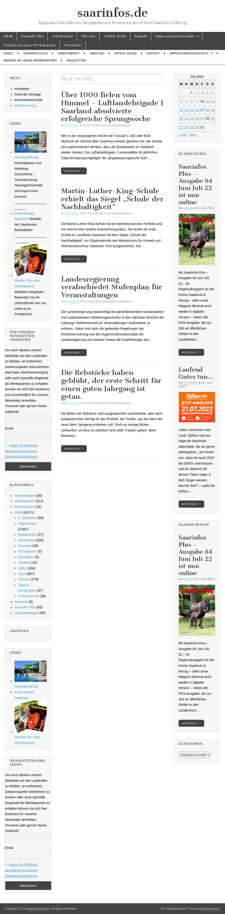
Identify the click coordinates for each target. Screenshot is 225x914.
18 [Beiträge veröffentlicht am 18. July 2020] (207, 110)
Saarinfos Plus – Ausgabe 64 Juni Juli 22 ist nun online (195, 184)
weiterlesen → (74, 171)
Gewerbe (25, 546)
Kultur (22, 568)
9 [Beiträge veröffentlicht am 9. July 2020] (197, 101)
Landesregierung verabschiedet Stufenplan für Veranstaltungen (111, 287)
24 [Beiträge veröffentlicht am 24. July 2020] (202, 118)
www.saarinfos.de (38, 908)
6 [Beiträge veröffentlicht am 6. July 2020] (181, 101)
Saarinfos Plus (32, 36)
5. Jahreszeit (27, 518)
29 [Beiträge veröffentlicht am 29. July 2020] (192, 127)
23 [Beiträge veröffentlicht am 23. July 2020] (197, 118)
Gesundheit (26, 540)
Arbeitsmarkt (62, 36)
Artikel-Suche (115, 36)
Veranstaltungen (26, 613)
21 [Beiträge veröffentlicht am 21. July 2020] (186, 118)
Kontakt (141, 36)
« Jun (183, 134)
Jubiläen (24, 562)
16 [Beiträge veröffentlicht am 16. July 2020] (197, 110)
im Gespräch (27, 551)
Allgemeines (27, 523)
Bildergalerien (24, 501)
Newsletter (73, 45)
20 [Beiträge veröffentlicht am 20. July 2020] (181, 118)
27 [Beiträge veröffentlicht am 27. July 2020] (181, 127)
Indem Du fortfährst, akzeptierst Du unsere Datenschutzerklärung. (21, 451)
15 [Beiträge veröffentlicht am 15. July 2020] (192, 110)
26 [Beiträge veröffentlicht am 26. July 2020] (213, 118)
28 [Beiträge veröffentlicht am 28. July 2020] (186, 127)
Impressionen (24, 507)
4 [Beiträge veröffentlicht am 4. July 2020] (207, 92)
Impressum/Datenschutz (175, 36)
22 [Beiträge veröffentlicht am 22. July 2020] (192, 118)
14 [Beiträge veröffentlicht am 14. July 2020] (186, 110)
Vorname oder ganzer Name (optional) (26, 408)
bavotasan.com (210, 908)
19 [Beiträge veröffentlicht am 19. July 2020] (213, 110)
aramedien (73, 125)
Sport (22, 574)
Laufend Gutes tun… (196, 373)
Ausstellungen (24, 495)
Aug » (193, 134)
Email (9, 428)
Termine (24, 579)
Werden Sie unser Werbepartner (30, 45)
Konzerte (21, 602)
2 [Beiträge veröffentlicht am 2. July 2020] (197, 92)
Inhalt (8, 36)
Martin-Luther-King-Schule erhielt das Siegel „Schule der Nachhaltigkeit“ (112, 199)
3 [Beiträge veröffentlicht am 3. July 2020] (202, 92)
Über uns (88, 36)
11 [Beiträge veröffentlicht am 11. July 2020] (207, 101)
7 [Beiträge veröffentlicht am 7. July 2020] (186, 101)
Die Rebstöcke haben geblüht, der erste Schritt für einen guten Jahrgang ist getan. (111, 384)
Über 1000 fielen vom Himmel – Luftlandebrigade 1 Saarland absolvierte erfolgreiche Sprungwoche (112, 107)
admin (188, 208)
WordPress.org (25, 105)
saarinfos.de (112, 12)
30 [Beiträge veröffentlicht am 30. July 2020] (197, 127)
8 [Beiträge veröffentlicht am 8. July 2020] (192, 101)
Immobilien (26, 557)
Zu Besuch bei (28, 596)
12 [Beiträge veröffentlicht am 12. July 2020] (213, 101)
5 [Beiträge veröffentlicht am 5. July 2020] (213, 92)
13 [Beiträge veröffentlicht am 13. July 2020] (181, 110)
